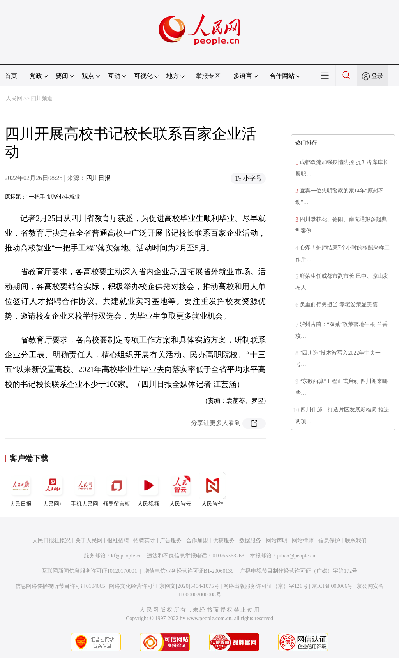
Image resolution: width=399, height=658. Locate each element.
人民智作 (212, 489)
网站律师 (303, 540)
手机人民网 (84, 489)
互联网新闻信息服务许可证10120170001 (89, 571)
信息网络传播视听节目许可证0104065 (60, 586)
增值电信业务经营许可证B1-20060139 (189, 571)
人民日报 (20, 489)
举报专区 (208, 75)
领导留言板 (116, 489)
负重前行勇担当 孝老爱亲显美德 (339, 304)
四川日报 (98, 178)
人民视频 (148, 489)
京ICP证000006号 (332, 586)
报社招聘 (118, 540)
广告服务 (171, 540)
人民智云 (180, 489)
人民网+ (52, 489)
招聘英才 (144, 540)
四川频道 (42, 98)
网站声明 (277, 540)
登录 (377, 75)
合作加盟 (197, 540)
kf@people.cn (126, 556)
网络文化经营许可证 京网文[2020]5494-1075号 (164, 586)
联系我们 (356, 540)
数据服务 (250, 540)
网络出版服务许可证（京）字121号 (265, 586)
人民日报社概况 (51, 540)
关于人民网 (88, 540)
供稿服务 (224, 540)
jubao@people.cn (296, 556)
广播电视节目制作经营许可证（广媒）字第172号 (298, 571)
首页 (11, 75)
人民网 (14, 98)
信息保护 (329, 540)
